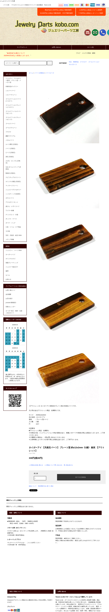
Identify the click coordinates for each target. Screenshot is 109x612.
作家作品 (76, 62)
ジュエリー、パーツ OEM (14, 250)
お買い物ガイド (10, 290)
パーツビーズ (50, 73)
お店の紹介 (9, 298)
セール (8, 275)
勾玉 (70, 62)
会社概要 (8, 294)
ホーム (31, 73)
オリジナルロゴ (10, 258)
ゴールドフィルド (93, 62)
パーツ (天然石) (39, 73)
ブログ (78, 53)
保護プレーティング (12, 262)
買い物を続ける (68, 465)
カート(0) (89, 47)
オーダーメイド (10, 254)
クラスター (83, 62)
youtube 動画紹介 (11, 302)
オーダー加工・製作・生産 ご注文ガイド (15, 312)
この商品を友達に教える (36, 465)
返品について (33, 486)
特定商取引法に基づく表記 (45, 486)
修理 (7, 271)
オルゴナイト (73, 64)
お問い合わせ (54, 47)
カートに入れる (79, 477)
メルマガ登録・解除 (88, 53)
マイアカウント (20, 47)
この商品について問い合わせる (53, 465)
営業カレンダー (10, 306)
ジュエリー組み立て (12, 267)
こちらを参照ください (34, 542)
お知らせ (8, 279)
